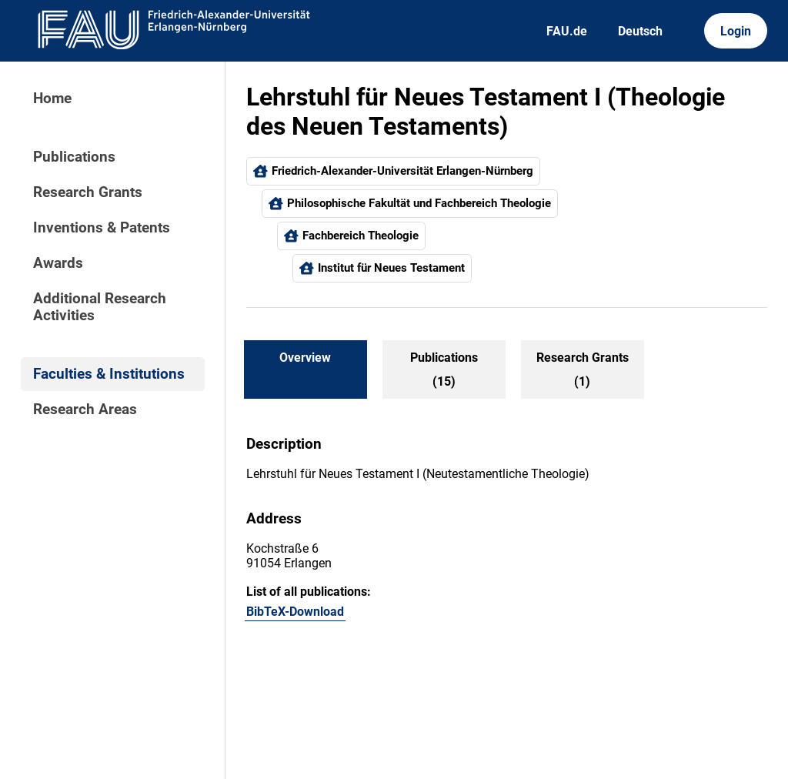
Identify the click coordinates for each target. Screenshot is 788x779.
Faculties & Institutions (109, 374)
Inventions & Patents (101, 227)
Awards (58, 263)
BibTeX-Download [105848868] (295, 611)
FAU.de (566, 31)
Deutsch (640, 31)
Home (52, 98)
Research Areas (85, 409)
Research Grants (87, 192)
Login (735, 31)
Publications (74, 157)
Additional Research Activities (99, 307)
